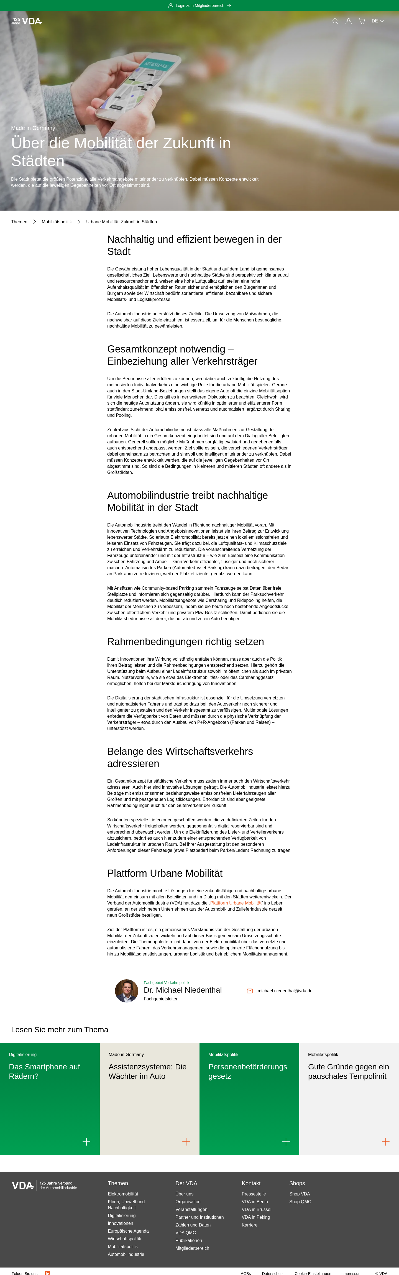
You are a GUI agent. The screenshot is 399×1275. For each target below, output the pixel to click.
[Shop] (362, 21)
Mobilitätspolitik (123, 1246)
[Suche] (335, 21)
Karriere (250, 1225)
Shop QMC (300, 1201)
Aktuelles (68, 21)
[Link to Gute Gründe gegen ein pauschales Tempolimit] (385, 1141)
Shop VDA (299, 1194)
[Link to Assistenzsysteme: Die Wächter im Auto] (186, 1141)
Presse (116, 21)
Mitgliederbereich (192, 1248)
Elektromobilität (123, 1194)
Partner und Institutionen (199, 1217)
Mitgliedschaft (144, 21)
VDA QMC (185, 1232)
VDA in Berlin (255, 1201)
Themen (93, 21)
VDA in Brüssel (257, 1209)
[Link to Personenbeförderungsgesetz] (286, 1141)
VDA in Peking (256, 1217)
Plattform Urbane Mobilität (236, 903)
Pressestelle (254, 1194)
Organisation (188, 1201)
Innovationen (120, 1223)
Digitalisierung (122, 1215)
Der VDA (174, 21)
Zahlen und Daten (193, 1225)
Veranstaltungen (191, 1209)
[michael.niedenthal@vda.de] (280, 991)
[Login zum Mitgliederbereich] (199, 5)
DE (378, 21)
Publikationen (188, 1240)
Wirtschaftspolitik (124, 1238)
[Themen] (19, 222)
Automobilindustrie (126, 1254)
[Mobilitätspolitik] (57, 222)
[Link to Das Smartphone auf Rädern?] (86, 1141)
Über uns (184, 1194)
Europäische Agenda (128, 1231)
